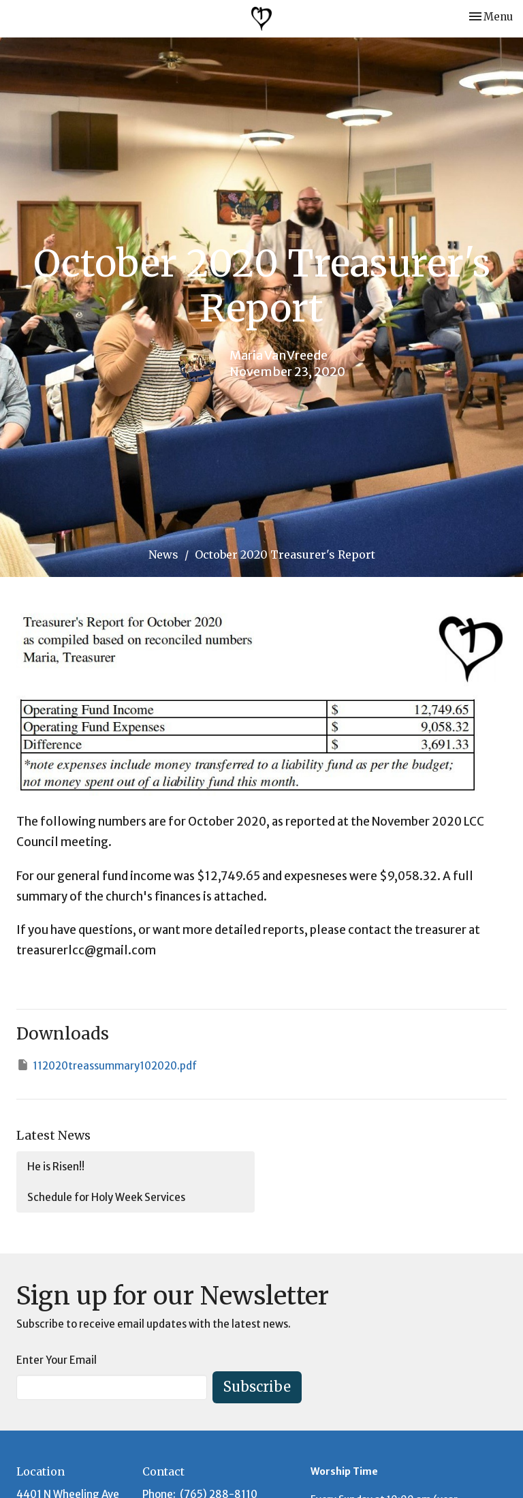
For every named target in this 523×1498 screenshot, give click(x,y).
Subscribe (257, 1386)
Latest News (53, 1135)
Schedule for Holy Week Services (106, 1197)
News (163, 554)
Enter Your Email (56, 1360)
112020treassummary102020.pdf (106, 1065)
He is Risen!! (55, 1166)
